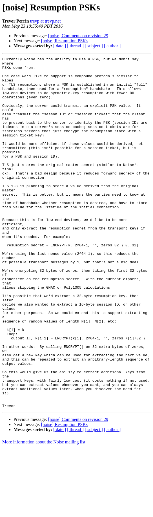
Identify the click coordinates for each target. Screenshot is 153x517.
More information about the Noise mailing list (43, 512)
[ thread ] (75, 45)
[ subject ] (94, 45)
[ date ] (59, 45)
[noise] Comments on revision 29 (78, 35)
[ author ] (112, 45)
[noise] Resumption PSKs (64, 40)
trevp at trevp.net (45, 21)
